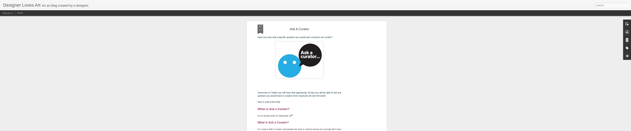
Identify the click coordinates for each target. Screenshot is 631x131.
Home (20, 13)
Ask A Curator (299, 28)
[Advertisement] (358, 74)
